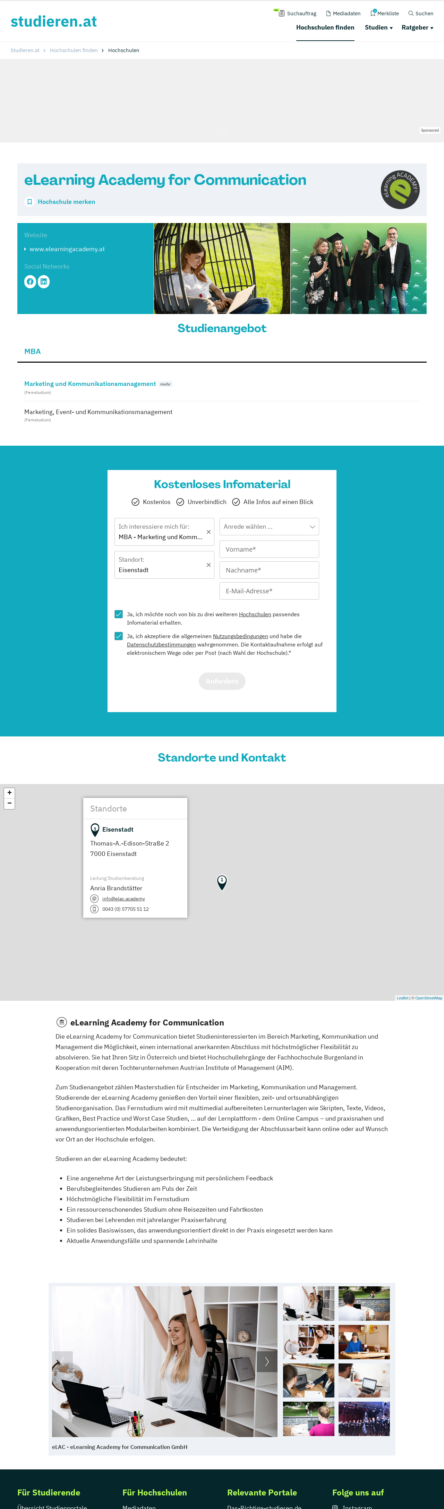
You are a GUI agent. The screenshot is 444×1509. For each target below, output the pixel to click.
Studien (376, 27)
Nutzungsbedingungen (240, 636)
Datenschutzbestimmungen (161, 644)
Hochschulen (255, 614)
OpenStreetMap (428, 998)
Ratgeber (415, 27)
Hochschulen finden (325, 27)
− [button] (9, 804)
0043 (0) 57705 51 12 (125, 909)
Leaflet (402, 998)
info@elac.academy (123, 899)
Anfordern (222, 681)
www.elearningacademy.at (67, 249)
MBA (32, 351)
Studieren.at (25, 50)
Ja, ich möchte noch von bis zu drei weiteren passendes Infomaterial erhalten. (213, 618)
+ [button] (9, 793)
